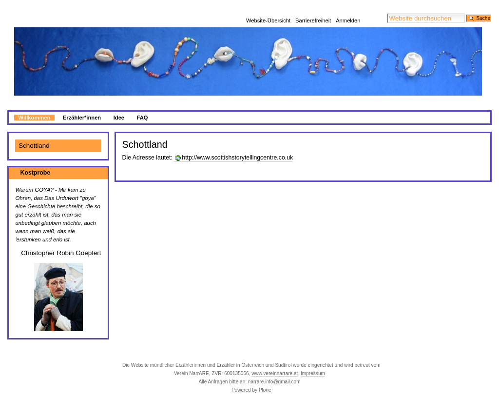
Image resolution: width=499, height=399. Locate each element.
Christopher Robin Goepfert (61, 241)
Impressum (313, 361)
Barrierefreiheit (313, 7)
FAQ (142, 106)
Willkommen (35, 106)
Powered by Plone (251, 378)
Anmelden (348, 7)
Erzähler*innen (82, 106)
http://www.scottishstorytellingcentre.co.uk (237, 145)
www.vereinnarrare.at (274, 361)
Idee (119, 106)
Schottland (34, 134)
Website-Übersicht (268, 7)
